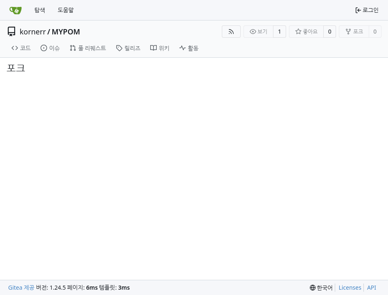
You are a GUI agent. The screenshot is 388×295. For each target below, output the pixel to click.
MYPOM (66, 31)
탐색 (39, 10)
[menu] (321, 288)
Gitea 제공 (21, 287)
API (371, 287)
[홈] (15, 10)
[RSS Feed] (231, 31)
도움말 (66, 10)
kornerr (33, 31)
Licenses (349, 287)
